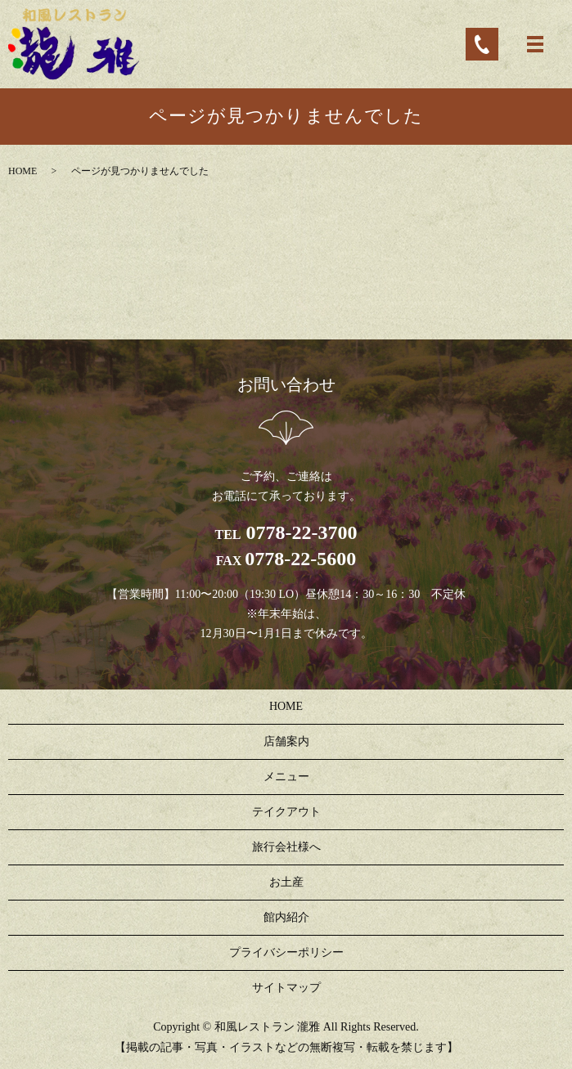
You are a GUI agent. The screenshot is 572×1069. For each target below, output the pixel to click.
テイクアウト (286, 812)
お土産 (286, 882)
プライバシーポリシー (286, 952)
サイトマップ (286, 987)
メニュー (286, 776)
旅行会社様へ (286, 847)
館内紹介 (286, 917)
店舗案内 (286, 741)
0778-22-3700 (299, 532)
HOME (22, 171)
